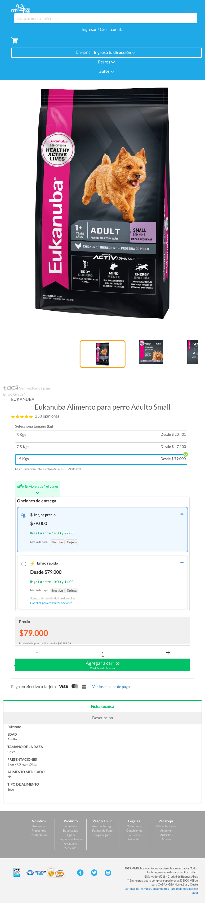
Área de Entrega (102, 826)
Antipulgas (71, 843)
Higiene (71, 835)
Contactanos (39, 835)
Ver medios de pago (35, 388)
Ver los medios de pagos (111, 686)
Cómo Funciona (166, 826)
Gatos (106, 70)
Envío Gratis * (14, 394)
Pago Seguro (102, 835)
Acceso (166, 839)
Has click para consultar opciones (51, 602)
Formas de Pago (102, 830)
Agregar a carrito (102, 665)
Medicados (71, 848)
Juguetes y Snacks (70, 839)
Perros (106, 61)
